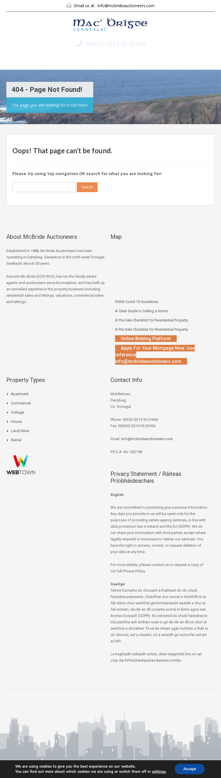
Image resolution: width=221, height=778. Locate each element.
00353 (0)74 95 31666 (116, 43)
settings (159, 771)
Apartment (19, 394)
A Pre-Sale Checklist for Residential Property (151, 320)
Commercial (21, 403)
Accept (189, 769)
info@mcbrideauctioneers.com (126, 5)
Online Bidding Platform (146, 338)
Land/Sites (20, 431)
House (16, 421)
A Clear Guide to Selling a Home (141, 311)
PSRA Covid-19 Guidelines (136, 302)
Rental (16, 440)
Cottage (17, 412)
